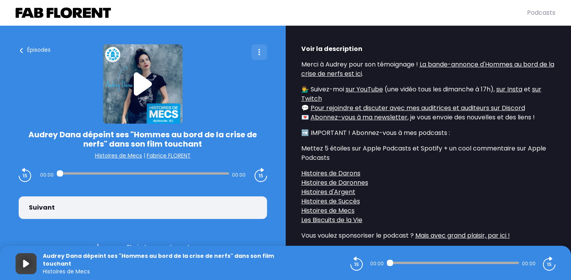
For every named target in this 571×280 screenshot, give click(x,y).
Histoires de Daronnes (334, 182)
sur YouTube (364, 89)
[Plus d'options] (259, 52)
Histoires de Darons (330, 173)
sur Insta (509, 89)
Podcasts (541, 12)
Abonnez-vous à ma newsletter (359, 117)
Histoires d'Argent (328, 191)
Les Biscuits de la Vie (331, 219)
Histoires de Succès (330, 201)
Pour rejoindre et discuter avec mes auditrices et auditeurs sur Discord (418, 107)
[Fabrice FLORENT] (271, 13)
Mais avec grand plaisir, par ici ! (462, 235)
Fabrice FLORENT (169, 155)
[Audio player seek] (143, 173)
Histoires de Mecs (118, 155)
